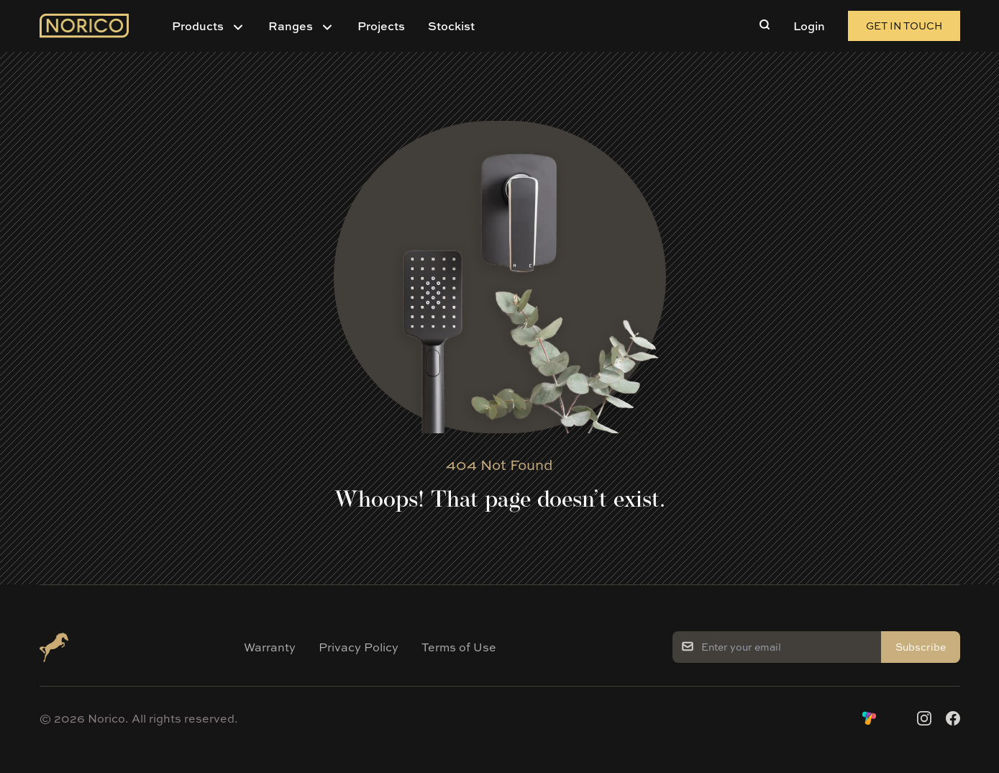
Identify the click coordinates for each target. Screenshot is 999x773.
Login (809, 26)
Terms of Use (458, 647)
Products (198, 26)
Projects (381, 26)
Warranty (270, 647)
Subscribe (920, 647)
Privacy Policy (358, 647)
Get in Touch (904, 25)
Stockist (451, 26)
